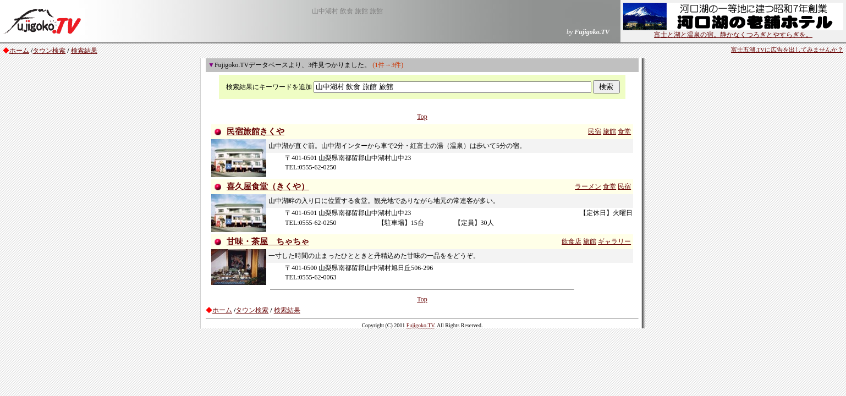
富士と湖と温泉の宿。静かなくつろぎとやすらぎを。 (733, 31)
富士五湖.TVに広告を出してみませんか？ (787, 50)
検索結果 (84, 50)
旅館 (609, 131)
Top (422, 116)
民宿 (594, 131)
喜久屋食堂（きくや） (268, 186)
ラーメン (588, 186)
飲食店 (571, 241)
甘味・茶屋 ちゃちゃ (268, 241)
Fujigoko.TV (420, 325)
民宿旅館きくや (255, 131)
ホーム (19, 50)
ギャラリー (614, 241)
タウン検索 (48, 50)
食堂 (624, 131)
